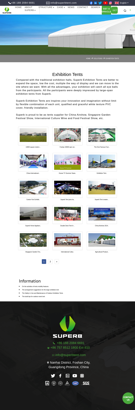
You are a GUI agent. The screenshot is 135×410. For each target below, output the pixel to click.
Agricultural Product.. (102, 252)
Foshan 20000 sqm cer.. (67, 147)
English (121, 2)
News (71, 7)
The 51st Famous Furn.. (102, 147)
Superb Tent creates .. (102, 199)
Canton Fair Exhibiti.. (33, 199)
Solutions (98, 58)
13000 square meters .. (33, 147)
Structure (45, 7)
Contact (82, 7)
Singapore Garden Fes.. (33, 252)
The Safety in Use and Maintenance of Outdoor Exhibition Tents (42, 293)
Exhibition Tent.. (102, 173)
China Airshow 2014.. (102, 226)
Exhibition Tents (112, 58)
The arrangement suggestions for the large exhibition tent (40, 290)
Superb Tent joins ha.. (68, 199)
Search (95, 7)
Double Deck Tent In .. (67, 226)
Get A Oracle (106, 10)
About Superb (29, 8)
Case (60, 7)
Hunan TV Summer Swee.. (67, 173)
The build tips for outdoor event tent (33, 296)
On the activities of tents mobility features (35, 286)
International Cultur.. (67, 252)
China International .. (33, 173)
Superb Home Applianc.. (33, 226)
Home (18, 7)
